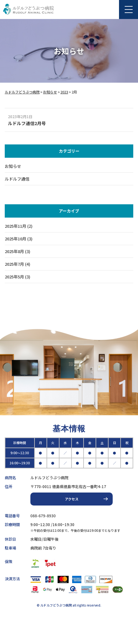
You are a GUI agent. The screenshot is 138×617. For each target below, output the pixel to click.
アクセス (71, 498)
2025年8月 (14, 251)
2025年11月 (15, 226)
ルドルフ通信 (17, 179)
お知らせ (13, 166)
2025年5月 (14, 277)
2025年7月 (14, 264)
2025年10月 (15, 239)
